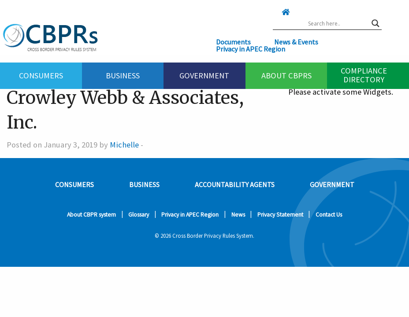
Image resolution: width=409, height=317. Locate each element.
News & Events (296, 41)
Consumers (41, 75)
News (238, 214)
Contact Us (329, 214)
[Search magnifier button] (375, 23)
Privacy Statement (280, 214)
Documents (233, 41)
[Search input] (337, 23)
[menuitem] (41, 76)
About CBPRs (286, 75)
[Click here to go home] (277, 11)
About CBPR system (91, 214)
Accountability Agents (235, 184)
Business (123, 75)
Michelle (124, 145)
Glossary (138, 214)
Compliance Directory (364, 75)
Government (204, 75)
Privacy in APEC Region (250, 48)
